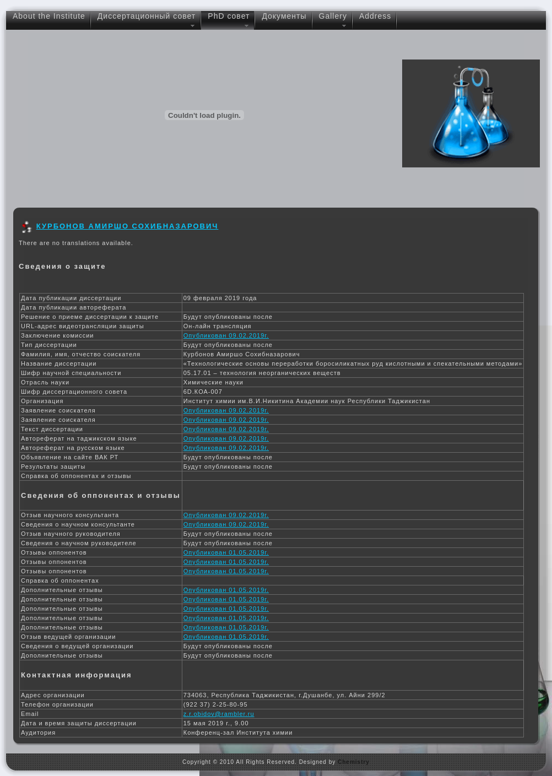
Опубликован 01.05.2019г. (226, 552)
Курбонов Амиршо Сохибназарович (127, 226)
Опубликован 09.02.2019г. (226, 335)
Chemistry (354, 762)
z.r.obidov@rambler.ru (219, 713)
